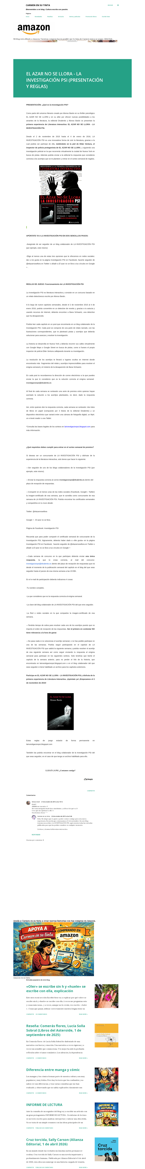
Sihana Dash (36, 802)
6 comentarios (41, 1093)
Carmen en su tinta (38, 5)
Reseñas (50, 16)
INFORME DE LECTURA (44, 1104)
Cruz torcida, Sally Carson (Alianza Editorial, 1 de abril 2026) (54, 1141)
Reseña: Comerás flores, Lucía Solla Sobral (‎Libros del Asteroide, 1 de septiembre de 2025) (55, 1030)
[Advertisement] (57, 896)
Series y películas (74, 16)
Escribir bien (106, 16)
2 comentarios (41, 1058)
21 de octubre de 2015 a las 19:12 (52, 802)
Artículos (61, 16)
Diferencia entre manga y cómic (53, 1069)
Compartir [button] (91, 791)
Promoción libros (91, 16)
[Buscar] (110, 5)
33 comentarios (41, 1014)
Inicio (27, 16)
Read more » (83, 1014)
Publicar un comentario (44, 1128)
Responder (36, 835)
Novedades (38, 16)
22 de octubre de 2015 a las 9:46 (61, 816)
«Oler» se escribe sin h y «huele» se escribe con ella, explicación (56, 988)
